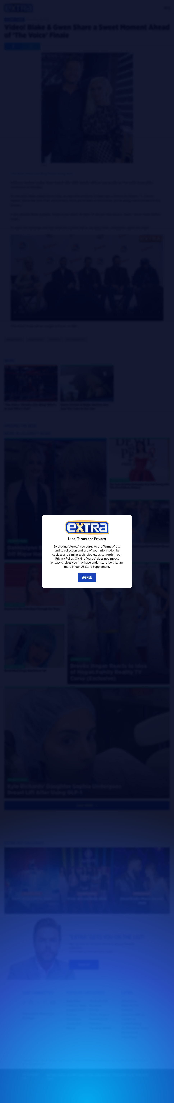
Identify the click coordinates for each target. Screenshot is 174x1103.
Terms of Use (111, 546)
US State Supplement (95, 567)
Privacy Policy (64, 559)
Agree (87, 577)
